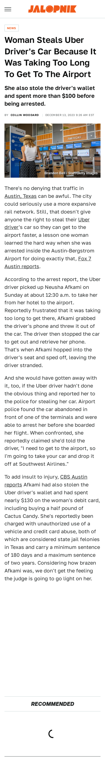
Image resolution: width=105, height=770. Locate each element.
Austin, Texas (20, 196)
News (11, 28)
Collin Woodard (25, 115)
